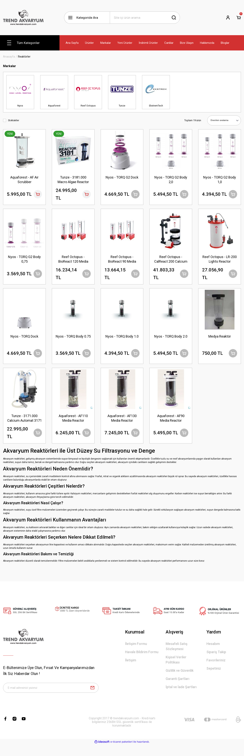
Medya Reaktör (219, 340)
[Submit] (92, 698)
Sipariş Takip (216, 661)
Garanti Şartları (177, 688)
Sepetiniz (213, 678)
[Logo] (23, 17)
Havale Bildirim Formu (141, 661)
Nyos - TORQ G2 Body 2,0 (170, 179)
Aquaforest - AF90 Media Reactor (171, 424)
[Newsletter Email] (51, 698)
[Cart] (238, 17)
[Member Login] (228, 17)
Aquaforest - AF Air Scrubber (24, 179)
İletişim (130, 669)
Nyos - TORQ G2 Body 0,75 (24, 261)
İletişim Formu (136, 653)
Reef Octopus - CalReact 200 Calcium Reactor (170, 261)
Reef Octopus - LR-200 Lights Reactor (219, 261)
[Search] (145, 17)
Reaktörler (24, 56)
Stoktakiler (13, 120)
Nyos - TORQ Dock (24, 340)
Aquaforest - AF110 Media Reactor (73, 424)
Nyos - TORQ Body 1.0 (122, 340)
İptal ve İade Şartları (181, 696)
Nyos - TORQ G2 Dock (122, 177)
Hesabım (213, 653)
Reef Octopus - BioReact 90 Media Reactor (122, 261)
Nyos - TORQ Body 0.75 (73, 342)
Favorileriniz (216, 669)
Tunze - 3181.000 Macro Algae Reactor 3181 (73, 179)
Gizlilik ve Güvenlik (179, 680)
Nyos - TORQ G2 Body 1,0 (219, 179)
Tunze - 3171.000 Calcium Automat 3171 (24, 424)
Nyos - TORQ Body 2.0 (170, 340)
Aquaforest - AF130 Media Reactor (122, 424)
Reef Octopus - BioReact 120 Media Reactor (73, 261)
